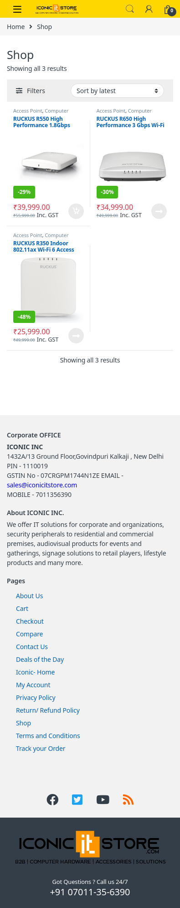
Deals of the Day (40, 659)
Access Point (27, 110)
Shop (23, 723)
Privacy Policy (35, 697)
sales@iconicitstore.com (42, 485)
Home (16, 26)
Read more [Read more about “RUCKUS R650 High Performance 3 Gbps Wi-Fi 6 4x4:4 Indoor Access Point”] (159, 211)
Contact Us (32, 646)
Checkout (30, 621)
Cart (22, 608)
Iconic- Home (35, 672)
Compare (29, 634)
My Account (33, 684)
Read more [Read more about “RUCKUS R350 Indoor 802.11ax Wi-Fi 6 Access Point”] (76, 335)
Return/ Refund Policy (48, 710)
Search (130, 9)
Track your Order (40, 748)
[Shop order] (117, 91)
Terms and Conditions (48, 735)
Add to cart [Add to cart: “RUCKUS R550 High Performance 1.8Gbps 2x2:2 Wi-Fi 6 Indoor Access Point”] (76, 211)
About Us (29, 595)
